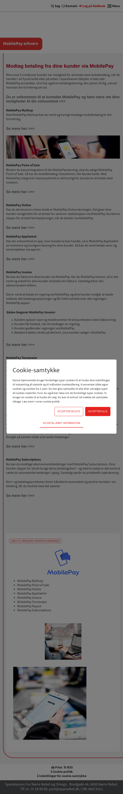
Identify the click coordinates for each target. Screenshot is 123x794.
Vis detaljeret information (61, 423)
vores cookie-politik (48, 401)
